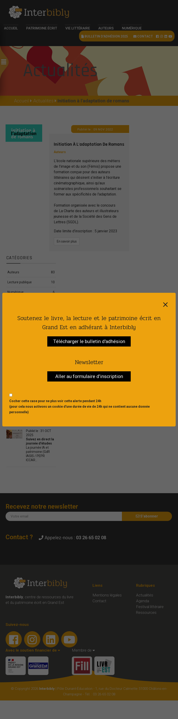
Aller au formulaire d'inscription (89, 376)
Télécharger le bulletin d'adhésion (89, 341)
